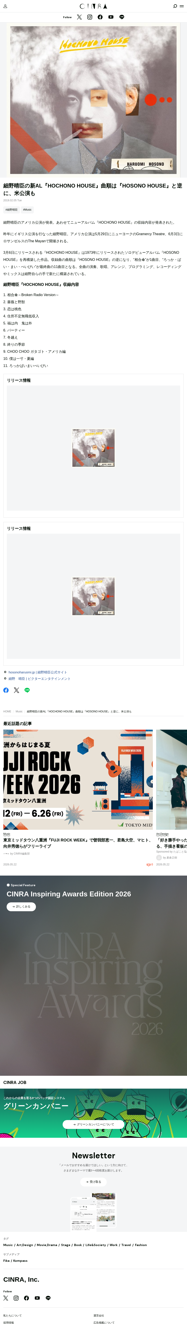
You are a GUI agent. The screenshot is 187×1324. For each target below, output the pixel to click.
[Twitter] (79, 17)
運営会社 (99, 1315)
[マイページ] (5, 6)
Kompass (20, 1260)
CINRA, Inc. (21, 1279)
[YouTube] (111, 17)
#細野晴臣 (12, 209)
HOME (7, 711)
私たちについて (12, 1315)
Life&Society (96, 1244)
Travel (126, 1244)
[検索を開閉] (175, 6)
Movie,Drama (47, 1244)
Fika (6, 1260)
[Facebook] (100, 17)
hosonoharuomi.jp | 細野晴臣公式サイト (38, 672)
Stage (65, 1244)
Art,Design (25, 1244)
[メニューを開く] (181, 6)
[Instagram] (89, 17)
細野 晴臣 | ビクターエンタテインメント (40, 678)
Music (19, 711)
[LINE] (121, 17)
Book (78, 1244)
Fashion (141, 1244)
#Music (27, 209)
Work (114, 1244)
